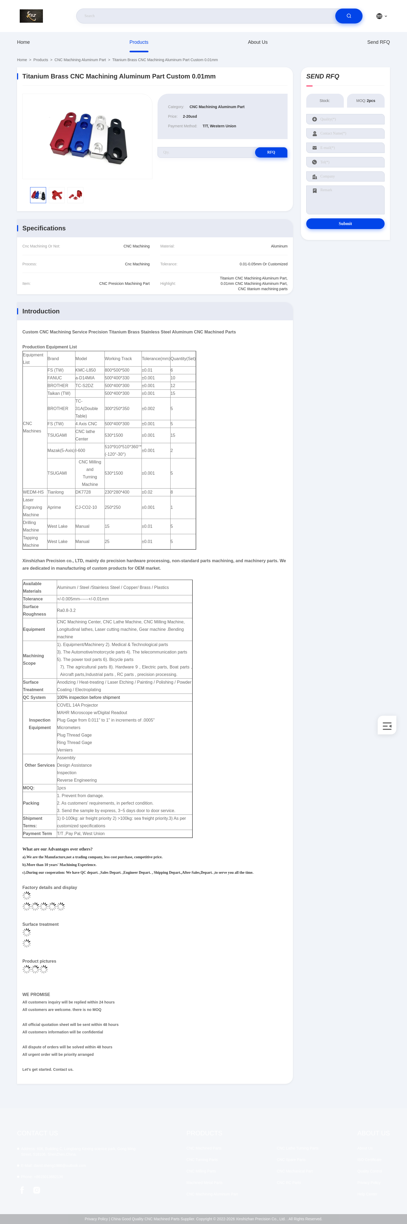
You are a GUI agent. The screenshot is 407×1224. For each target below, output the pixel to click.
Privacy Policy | (97, 1219)
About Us (258, 42)
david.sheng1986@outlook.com (53, 1165)
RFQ (269, 152)
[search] (348, 16)
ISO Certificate (369, 1160)
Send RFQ (378, 42)
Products (139, 42)
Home (23, 42)
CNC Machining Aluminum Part (80, 60)
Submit (345, 223)
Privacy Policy (369, 1182)
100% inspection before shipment (88, 697)
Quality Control (369, 1171)
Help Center (367, 1194)
